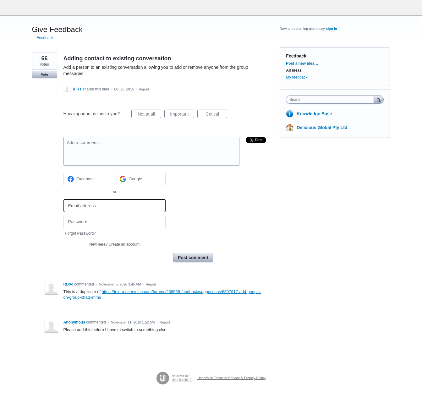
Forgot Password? (80, 233)
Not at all (149, 114)
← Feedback (42, 37)
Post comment (193, 257)
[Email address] (114, 206)
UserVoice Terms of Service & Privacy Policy (231, 378)
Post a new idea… (302, 63)
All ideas (293, 70)
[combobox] (331, 99)
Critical (216, 114)
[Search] (379, 99)
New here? (114, 244)
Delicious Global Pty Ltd (322, 127)
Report (151, 284)
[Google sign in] (141, 179)
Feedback (296, 55)
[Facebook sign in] (88, 179)
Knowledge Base (314, 113)
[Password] (114, 221)
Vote (44, 74)
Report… (145, 89)
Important (182, 114)
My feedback (296, 77)
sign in (331, 28)
